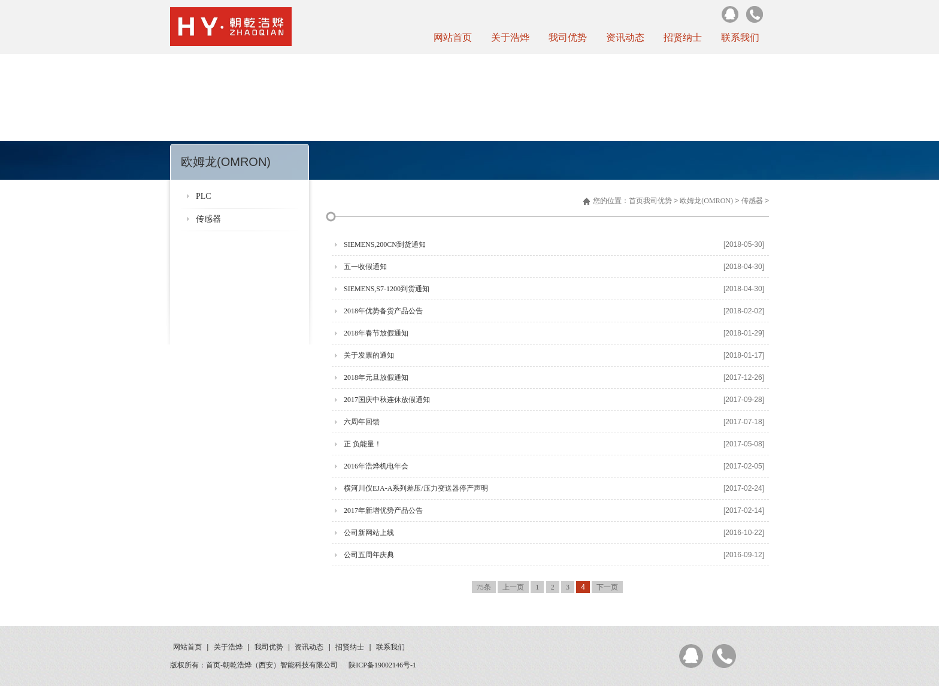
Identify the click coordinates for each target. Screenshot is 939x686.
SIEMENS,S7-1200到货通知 (386, 289)
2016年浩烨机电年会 (376, 466)
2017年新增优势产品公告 (383, 510)
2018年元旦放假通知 (376, 377)
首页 (636, 201)
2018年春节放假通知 (376, 333)
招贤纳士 (683, 37)
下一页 (607, 587)
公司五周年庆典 (369, 555)
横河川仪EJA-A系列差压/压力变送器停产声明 (416, 488)
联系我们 (740, 37)
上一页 (513, 587)
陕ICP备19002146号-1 (382, 665)
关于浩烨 (510, 37)
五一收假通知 (365, 266)
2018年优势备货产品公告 (383, 311)
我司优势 (568, 37)
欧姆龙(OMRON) (706, 201)
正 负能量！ (362, 444)
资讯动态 (625, 37)
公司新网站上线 (369, 532)
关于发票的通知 (369, 355)
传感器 (208, 218)
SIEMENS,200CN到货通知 (385, 244)
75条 (484, 587)
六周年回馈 (362, 422)
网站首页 (453, 37)
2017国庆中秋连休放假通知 (387, 399)
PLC (203, 196)
